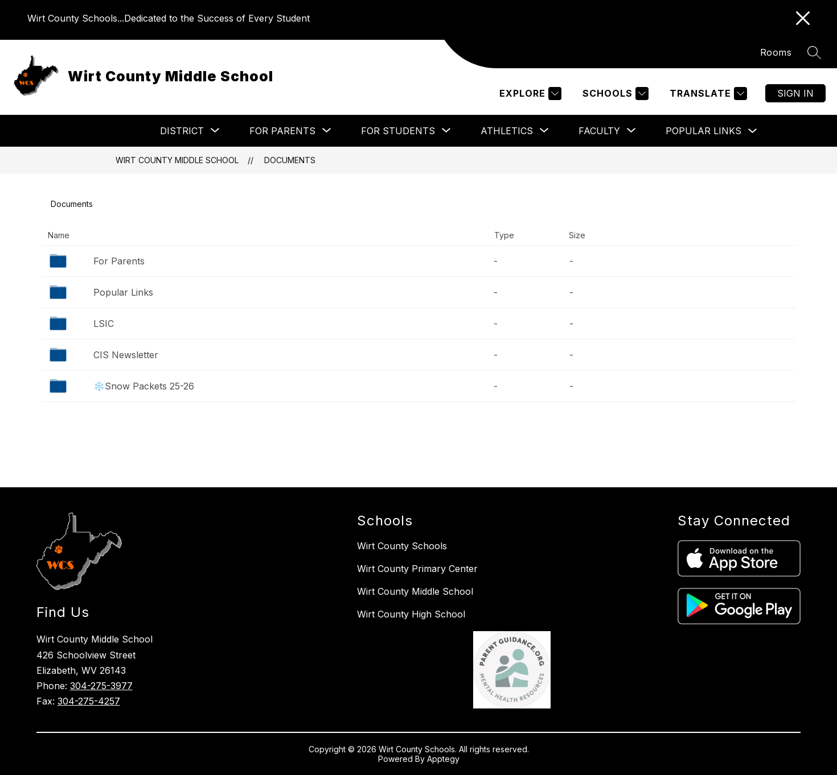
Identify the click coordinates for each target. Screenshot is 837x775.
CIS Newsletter (125, 354)
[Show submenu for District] (182, 131)
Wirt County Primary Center (417, 568)
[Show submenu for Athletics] (507, 131)
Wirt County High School (411, 614)
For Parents (119, 261)
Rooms (776, 52)
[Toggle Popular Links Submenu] (753, 131)
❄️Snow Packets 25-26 (143, 386)
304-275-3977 (101, 685)
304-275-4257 (89, 701)
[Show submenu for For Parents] (282, 131)
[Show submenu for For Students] (398, 131)
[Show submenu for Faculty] (599, 131)
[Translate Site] (707, 93)
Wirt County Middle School (177, 160)
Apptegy (443, 759)
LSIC (103, 323)
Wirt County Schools (402, 546)
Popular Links (703, 130)
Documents (289, 160)
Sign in (795, 93)
